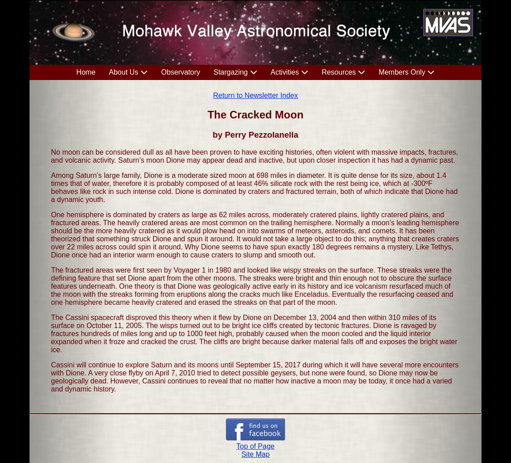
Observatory (180, 72)
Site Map (255, 454)
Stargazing (230, 72)
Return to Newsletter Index (255, 95)
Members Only (402, 72)
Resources (339, 72)
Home (86, 72)
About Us (123, 72)
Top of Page (255, 446)
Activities (285, 72)
